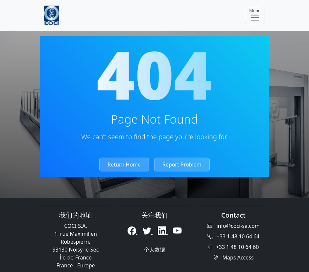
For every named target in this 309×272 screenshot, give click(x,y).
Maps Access (233, 257)
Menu (255, 15)
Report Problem (182, 164)
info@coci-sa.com (233, 225)
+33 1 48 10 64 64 (233, 236)
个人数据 (154, 249)
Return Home (124, 164)
